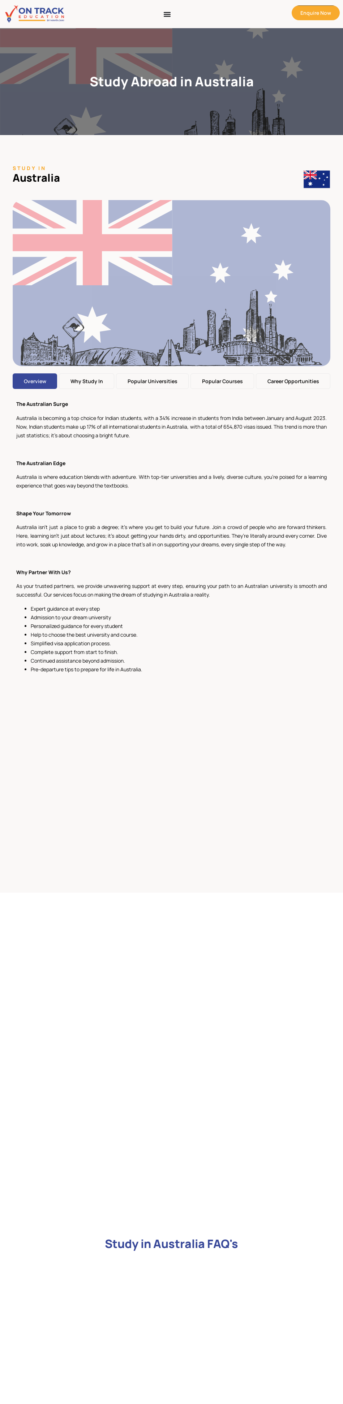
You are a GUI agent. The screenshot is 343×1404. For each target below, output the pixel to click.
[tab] (35, 381)
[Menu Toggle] (167, 14)
